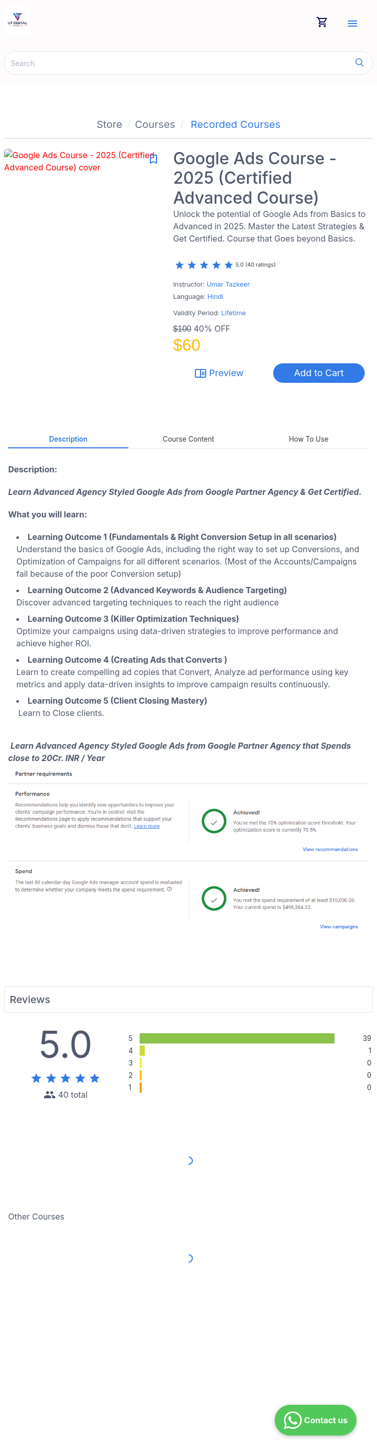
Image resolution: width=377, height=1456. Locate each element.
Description (68, 439)
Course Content (188, 439)
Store (109, 124)
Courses (155, 124)
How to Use (308, 439)
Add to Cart (319, 372)
